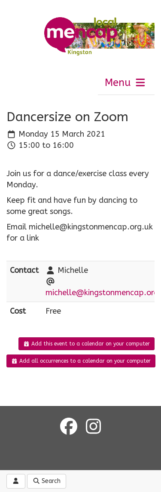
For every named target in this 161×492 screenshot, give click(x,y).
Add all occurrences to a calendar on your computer (81, 361)
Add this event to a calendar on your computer (86, 344)
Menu (126, 82)
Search (47, 481)
